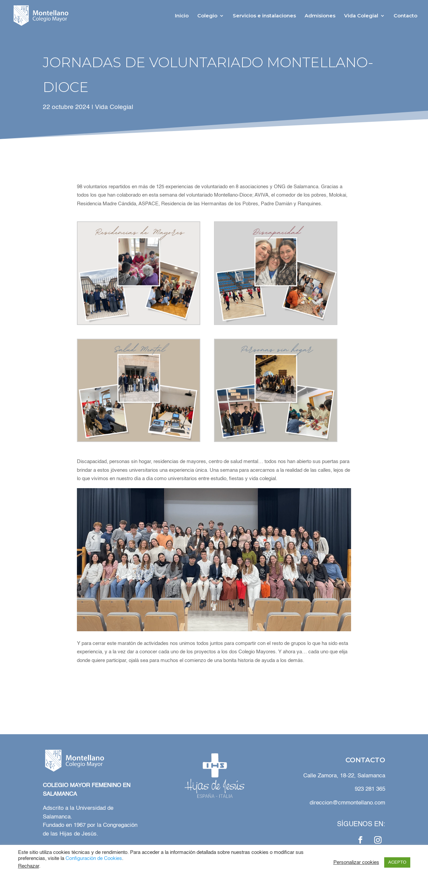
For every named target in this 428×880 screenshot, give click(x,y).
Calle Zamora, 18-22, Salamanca (343, 776)
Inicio (182, 16)
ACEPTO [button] (397, 862)
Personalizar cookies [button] (356, 862)
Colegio (207, 16)
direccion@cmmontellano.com (347, 803)
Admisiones (320, 16)
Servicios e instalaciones (264, 16)
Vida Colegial (361, 16)
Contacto (405, 16)
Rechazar (28, 866)
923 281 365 (370, 789)
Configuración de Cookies (94, 858)
